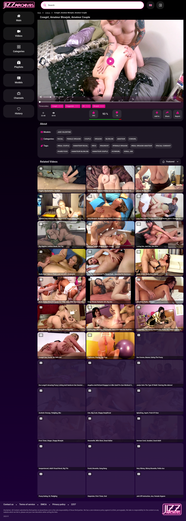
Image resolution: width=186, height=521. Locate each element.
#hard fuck (62, 151)
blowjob (109, 139)
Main (39, 13)
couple (87, 139)
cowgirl (132, 139)
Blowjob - (98, 106)
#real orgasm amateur (141, 146)
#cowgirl (116, 151)
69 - (86, 106)
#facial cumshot (163, 146)
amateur (121, 139)
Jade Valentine (64, 132)
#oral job (128, 151)
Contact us (8, 504)
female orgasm (74, 139)
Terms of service (27, 504)
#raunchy (104, 146)
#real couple (63, 146)
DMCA (44, 504)
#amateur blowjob (79, 151)
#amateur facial (80, 146)
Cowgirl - (57, 106)
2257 (73, 504)
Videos (47, 13)
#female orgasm (120, 146)
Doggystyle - (72, 106)
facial (60, 139)
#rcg (94, 146)
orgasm (98, 139)
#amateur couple (100, 151)
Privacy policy (58, 504)
